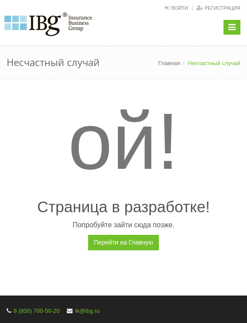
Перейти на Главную (123, 242)
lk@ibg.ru (87, 310)
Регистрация (222, 8)
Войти (179, 8)
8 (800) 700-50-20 (37, 310)
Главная (169, 63)
